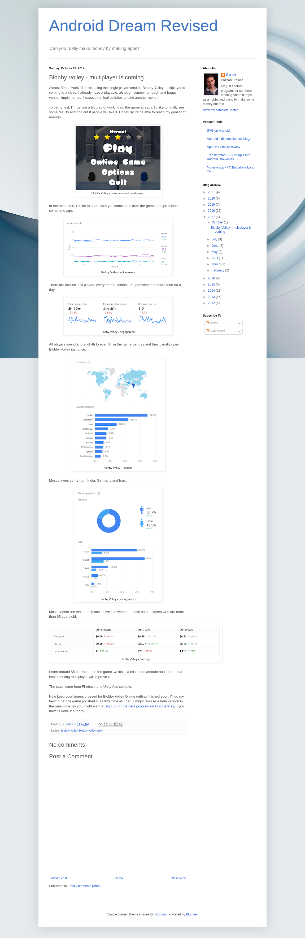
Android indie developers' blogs (229, 139)
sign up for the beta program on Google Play (139, 706)
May (215, 252)
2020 (212, 198)
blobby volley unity (90, 730)
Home (119, 878)
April (215, 258)
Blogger (191, 914)
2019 (212, 204)
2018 (212, 211)
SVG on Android (218, 130)
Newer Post (58, 878)
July (215, 239)
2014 (212, 290)
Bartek (231, 75)
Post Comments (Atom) (85, 886)
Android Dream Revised (133, 25)
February (218, 270)
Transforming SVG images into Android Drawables (228, 157)
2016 (212, 278)
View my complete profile (220, 110)
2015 (212, 284)
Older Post (178, 878)
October (218, 222)
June (215, 246)
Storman (161, 914)
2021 (212, 192)
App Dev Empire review (223, 147)
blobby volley (69, 730)
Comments (215, 331)
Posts (212, 323)
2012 (212, 303)
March (216, 264)
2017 (212, 217)
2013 (212, 297)
